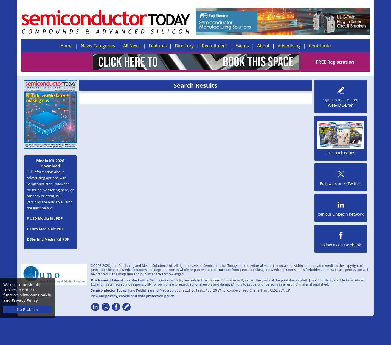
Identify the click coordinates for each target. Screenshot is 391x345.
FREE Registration (335, 62)
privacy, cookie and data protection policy (139, 296)
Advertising (289, 46)
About (263, 46)
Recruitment (214, 46)
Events (242, 46)
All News (131, 46)
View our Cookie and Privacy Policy (27, 297)
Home (66, 46)
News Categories (98, 46)
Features (158, 46)
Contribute (320, 46)
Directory (184, 46)
